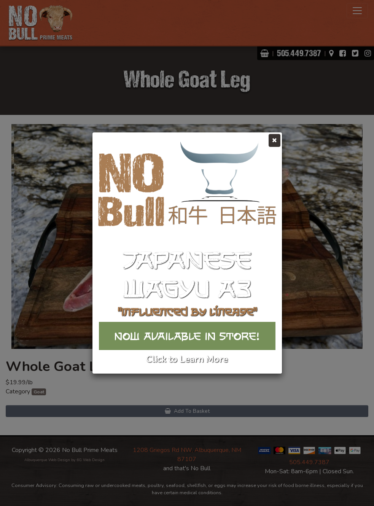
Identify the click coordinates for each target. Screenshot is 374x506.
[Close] (274, 140)
